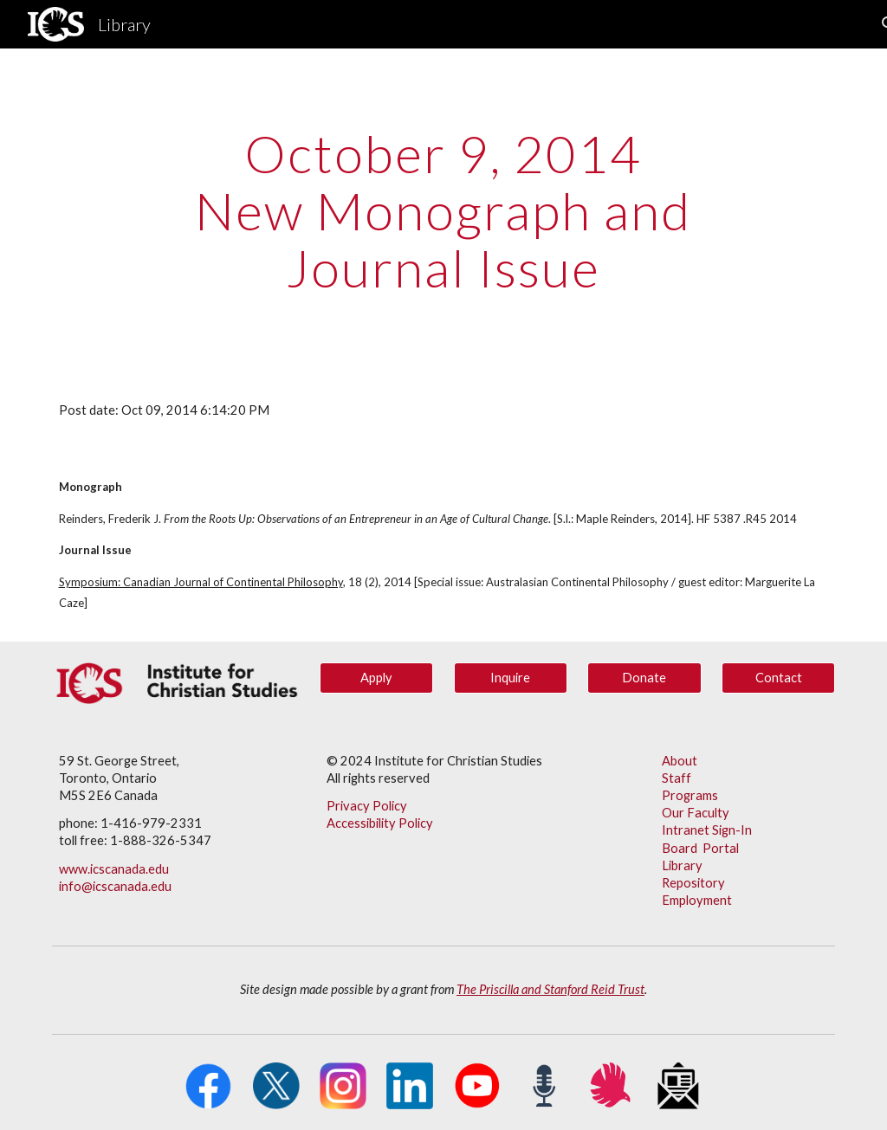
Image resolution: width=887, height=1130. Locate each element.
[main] (443, 210)
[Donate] (644, 678)
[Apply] (376, 678)
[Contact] (778, 678)
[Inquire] (511, 678)
